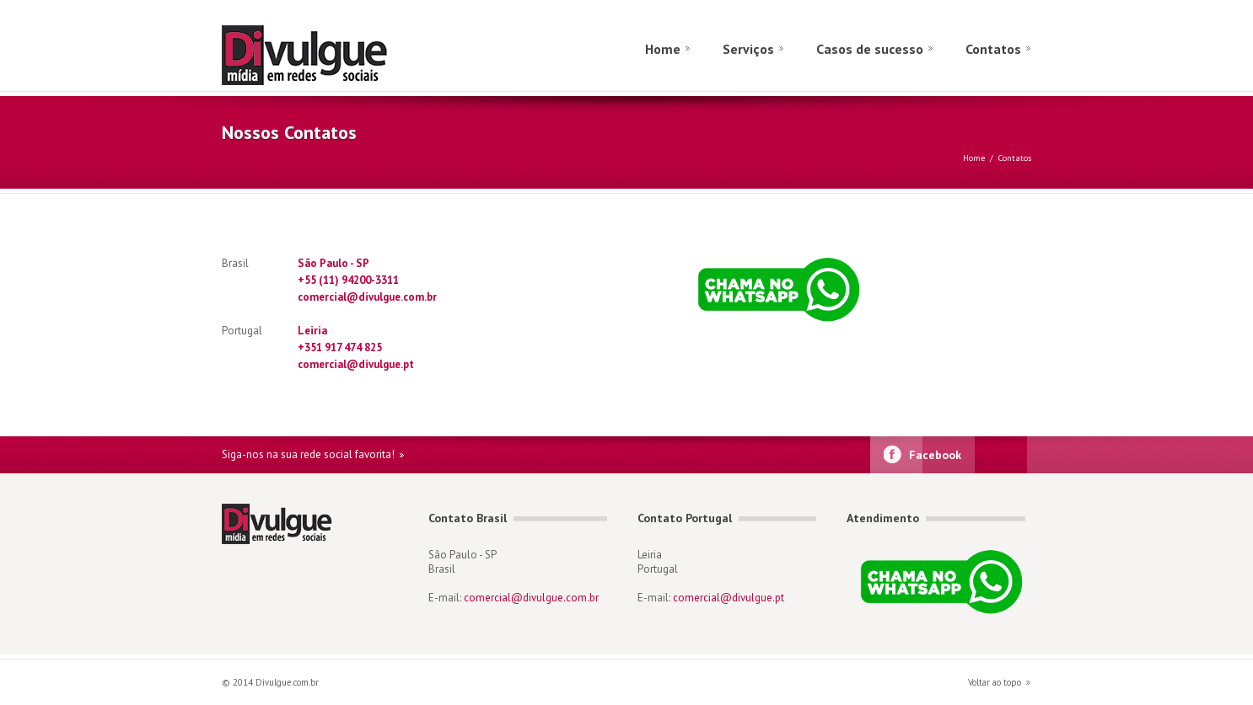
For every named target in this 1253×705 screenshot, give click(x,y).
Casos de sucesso (869, 48)
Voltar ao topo (994, 682)
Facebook (935, 454)
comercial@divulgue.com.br (367, 297)
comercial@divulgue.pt (356, 364)
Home (662, 48)
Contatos (993, 48)
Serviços (748, 48)
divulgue (365, 55)
